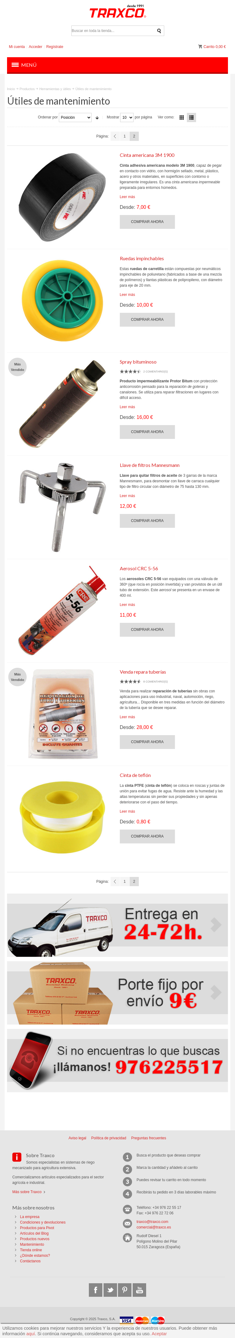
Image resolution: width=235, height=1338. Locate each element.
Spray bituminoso (138, 361)
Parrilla (181, 117)
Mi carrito (200, 46)
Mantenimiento (32, 1244)
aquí (30, 1333)
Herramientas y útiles (55, 89)
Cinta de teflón (135, 775)
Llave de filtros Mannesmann (150, 465)
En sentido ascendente (97, 117)
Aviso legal (77, 1138)
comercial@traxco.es (154, 1227)
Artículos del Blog (34, 1233)
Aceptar (159, 1333)
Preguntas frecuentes (148, 1138)
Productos (27, 89)
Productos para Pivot (37, 1228)
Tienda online (31, 1250)
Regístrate (54, 47)
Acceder (35, 47)
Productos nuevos (34, 1239)
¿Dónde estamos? (35, 1255)
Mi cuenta (17, 47)
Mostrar (113, 117)
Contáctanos (30, 1261)
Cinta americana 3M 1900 (147, 155)
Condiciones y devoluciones (43, 1222)
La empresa (29, 1217)
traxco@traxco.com (153, 1222)
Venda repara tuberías (143, 672)
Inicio (11, 89)
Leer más (127, 197)
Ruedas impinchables (142, 258)
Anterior (115, 136)
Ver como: (166, 117)
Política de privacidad (108, 1138)
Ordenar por (48, 117)
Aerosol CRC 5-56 (139, 568)
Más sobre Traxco (26, 1192)
